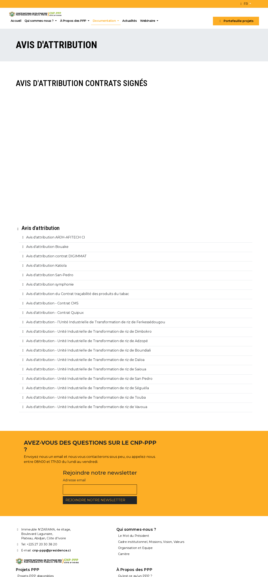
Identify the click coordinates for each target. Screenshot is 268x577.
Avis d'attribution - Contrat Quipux (51, 326)
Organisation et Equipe (94, 540)
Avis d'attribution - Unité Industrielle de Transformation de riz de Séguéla (84, 401)
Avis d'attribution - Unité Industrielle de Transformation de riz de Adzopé (83, 354)
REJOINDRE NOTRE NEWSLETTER (182, 488)
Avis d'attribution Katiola (43, 279)
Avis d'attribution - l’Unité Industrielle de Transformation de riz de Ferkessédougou (92, 335)
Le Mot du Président (92, 525)
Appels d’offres (149, 538)
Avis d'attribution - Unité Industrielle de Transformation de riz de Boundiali (85, 363)
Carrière (83, 546)
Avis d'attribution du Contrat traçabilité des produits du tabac (74, 307)
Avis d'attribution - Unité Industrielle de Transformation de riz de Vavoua (83, 420)
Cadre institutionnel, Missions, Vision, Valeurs (99, 533)
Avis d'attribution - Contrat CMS (48, 316)
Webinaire (149, 21)
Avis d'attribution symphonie (46, 297)
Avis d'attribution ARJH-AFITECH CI (52, 250)
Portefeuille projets (235, 21)
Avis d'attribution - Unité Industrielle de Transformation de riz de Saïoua (82, 382)
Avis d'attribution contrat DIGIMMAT (53, 269)
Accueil (17, 21)
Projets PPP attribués (154, 531)
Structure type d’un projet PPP (222, 531)
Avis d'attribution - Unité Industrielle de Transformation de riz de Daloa (81, 373)
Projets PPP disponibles (156, 525)
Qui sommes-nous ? (40, 21)
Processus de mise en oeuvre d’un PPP (225, 539)
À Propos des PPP (74, 21)
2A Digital (111, 569)
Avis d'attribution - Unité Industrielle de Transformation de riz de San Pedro (85, 392)
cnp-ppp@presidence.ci (50, 540)
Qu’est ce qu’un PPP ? (216, 525)
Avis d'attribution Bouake (43, 260)
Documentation (106, 21)
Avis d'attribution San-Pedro (46, 288)
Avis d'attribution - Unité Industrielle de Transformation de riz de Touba (82, 410)
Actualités (131, 21)
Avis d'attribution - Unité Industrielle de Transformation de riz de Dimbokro (85, 344)
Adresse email (161, 468)
